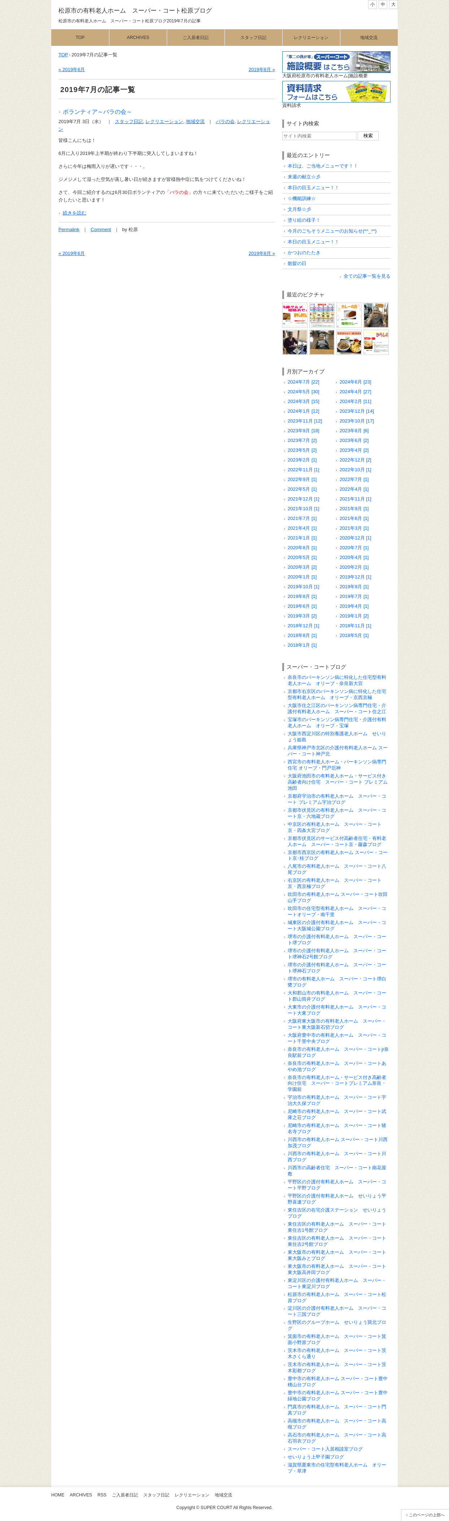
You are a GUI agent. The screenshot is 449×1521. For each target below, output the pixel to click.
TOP (63, 54)
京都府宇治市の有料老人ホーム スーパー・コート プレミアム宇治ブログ (337, 799)
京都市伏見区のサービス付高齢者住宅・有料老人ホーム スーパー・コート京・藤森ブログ (337, 841)
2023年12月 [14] (357, 411)
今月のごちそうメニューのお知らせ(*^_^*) (332, 231)
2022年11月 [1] (303, 469)
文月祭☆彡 (299, 209)
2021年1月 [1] (302, 538)
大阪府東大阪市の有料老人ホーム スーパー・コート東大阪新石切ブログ (337, 1024)
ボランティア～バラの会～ (97, 111)
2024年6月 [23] (355, 382)
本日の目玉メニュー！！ (313, 187)
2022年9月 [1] (302, 479)
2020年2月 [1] (354, 567)
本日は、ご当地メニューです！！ (323, 166)
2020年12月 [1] (355, 538)
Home (57, 1495)
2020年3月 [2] (302, 567)
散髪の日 (297, 263)
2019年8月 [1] (302, 596)
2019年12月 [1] (355, 577)
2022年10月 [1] (355, 469)
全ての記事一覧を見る (367, 276)
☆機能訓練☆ (302, 198)
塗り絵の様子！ (304, 220)
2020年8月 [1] (302, 547)
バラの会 (225, 121)
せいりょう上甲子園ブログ (316, 1457)
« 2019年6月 (71, 69)
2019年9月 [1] (354, 586)
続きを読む (74, 213)
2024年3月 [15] (303, 401)
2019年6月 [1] (302, 606)
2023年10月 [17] (357, 421)
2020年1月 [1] (302, 577)
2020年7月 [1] (354, 547)
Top (80, 37)
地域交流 (369, 37)
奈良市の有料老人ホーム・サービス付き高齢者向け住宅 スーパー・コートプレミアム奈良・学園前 (337, 1083)
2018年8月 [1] (302, 635)
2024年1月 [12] (303, 411)
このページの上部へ (427, 1515)
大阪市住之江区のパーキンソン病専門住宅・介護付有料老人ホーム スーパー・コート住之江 (337, 708)
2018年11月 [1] (355, 625)
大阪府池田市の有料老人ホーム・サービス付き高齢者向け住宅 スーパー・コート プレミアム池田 (338, 782)
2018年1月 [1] (302, 645)
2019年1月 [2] (354, 616)
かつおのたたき (304, 252)
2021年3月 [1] (354, 528)
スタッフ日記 (253, 37)
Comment (101, 229)
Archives (138, 37)
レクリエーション (311, 37)
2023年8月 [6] (354, 430)
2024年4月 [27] (355, 391)
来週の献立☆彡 (304, 176)
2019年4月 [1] (354, 606)
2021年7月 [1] (302, 518)
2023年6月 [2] (354, 440)
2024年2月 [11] (355, 401)
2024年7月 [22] (303, 382)
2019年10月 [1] (303, 586)
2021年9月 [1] (354, 508)
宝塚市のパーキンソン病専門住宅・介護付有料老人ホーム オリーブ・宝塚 (337, 722)
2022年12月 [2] (355, 460)
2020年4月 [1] (354, 557)
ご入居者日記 (196, 37)
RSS (101, 1495)
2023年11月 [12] (305, 421)
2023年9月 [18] (303, 430)
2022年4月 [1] (354, 489)
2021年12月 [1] (303, 499)
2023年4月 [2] (354, 450)
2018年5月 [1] (354, 635)
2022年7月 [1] (354, 479)
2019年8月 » (262, 69)
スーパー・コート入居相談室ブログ (325, 1449)
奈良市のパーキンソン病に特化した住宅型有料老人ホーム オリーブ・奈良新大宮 (337, 680)
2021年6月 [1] (354, 518)
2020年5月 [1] (302, 557)
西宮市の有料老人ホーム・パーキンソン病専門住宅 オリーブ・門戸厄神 (337, 765)
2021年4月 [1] (302, 528)
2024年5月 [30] (303, 391)
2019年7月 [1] (354, 596)
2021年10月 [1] (303, 508)
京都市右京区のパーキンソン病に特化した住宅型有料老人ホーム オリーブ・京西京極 (337, 694)
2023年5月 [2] (302, 450)
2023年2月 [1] (302, 460)
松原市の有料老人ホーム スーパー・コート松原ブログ (135, 10)
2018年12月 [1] (303, 625)
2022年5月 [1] (302, 489)
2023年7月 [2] (302, 440)
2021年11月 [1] (355, 499)
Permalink (68, 229)
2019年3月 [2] (302, 616)
